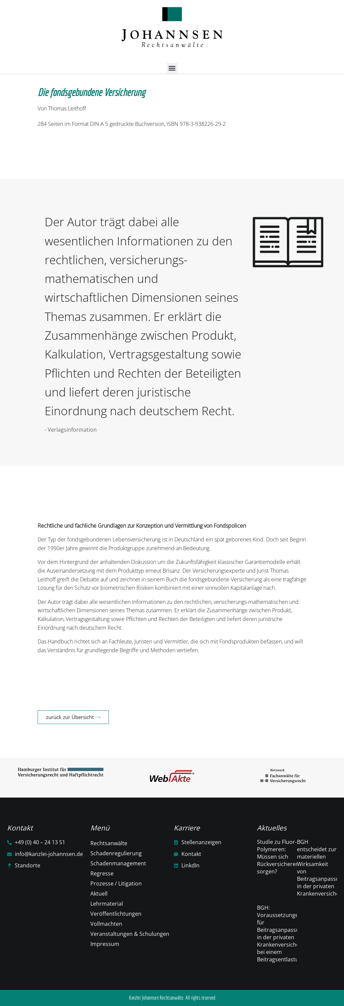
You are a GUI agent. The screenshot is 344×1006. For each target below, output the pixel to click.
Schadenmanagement (118, 863)
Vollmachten (106, 923)
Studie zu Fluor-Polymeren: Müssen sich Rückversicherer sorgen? (277, 856)
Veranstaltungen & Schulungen (129, 934)
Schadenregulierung (116, 853)
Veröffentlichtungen (115, 913)
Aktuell (99, 893)
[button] (172, 68)
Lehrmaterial (106, 903)
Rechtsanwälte (108, 843)
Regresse (102, 873)
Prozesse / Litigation (116, 883)
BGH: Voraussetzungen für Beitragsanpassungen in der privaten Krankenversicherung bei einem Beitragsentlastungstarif (287, 933)
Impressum (104, 944)
